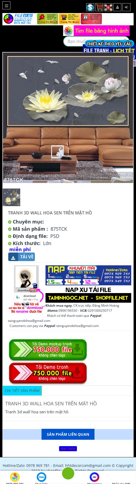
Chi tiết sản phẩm (22, 390)
